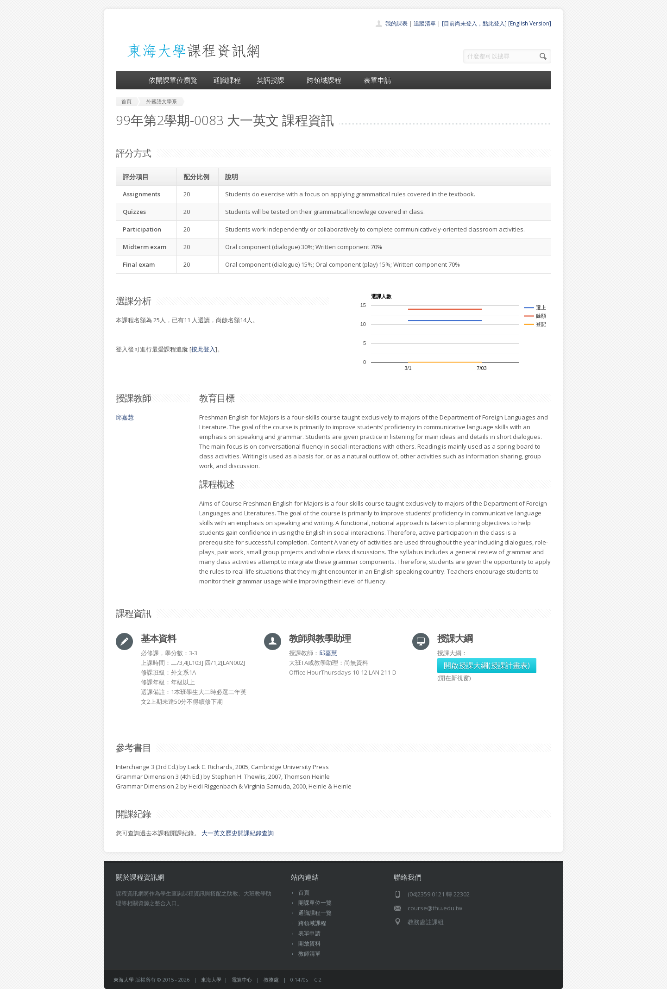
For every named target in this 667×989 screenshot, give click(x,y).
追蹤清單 (425, 23)
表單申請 (377, 80)
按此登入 (203, 349)
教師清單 (309, 954)
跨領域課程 (327, 80)
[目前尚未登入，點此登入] (474, 23)
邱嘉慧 (125, 417)
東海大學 (123, 979)
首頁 (303, 892)
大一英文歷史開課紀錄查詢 (237, 833)
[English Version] (529, 23)
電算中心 (242, 979)
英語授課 (274, 80)
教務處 (271, 979)
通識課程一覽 (315, 913)
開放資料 (309, 943)
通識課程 (227, 80)
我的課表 (396, 23)
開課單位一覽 (315, 903)
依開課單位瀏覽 (173, 80)
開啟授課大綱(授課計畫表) (487, 665)
